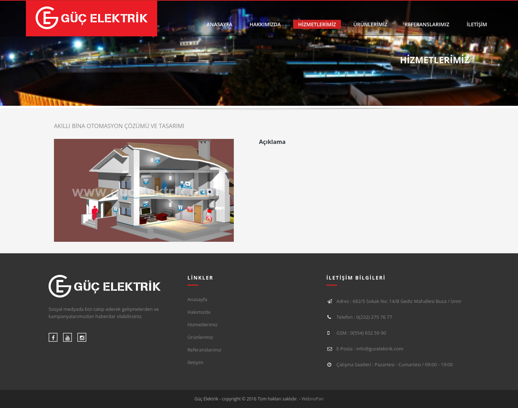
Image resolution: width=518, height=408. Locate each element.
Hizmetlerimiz (202, 324)
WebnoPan (313, 399)
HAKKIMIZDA (265, 24)
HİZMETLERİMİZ (317, 24)
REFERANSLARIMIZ (427, 24)
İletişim (195, 362)
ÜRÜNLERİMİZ (370, 24)
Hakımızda (198, 312)
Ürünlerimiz (200, 337)
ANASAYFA (219, 24)
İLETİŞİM (477, 24)
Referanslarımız (204, 349)
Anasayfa (197, 299)
